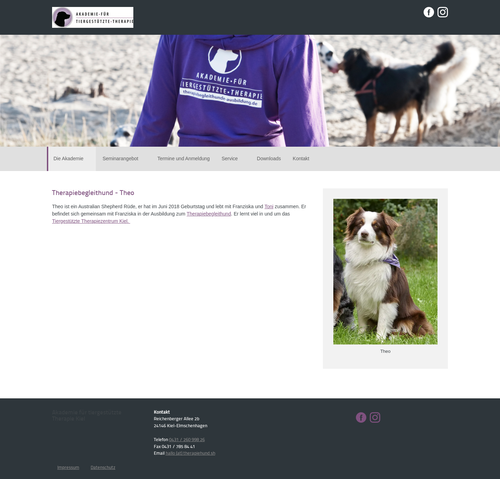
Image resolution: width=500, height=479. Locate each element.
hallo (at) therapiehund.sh (190, 453)
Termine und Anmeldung (183, 158)
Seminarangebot (123, 158)
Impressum (68, 467)
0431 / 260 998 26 (187, 439)
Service (233, 158)
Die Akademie (72, 158)
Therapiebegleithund (209, 214)
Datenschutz (103, 467)
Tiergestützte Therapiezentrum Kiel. (91, 221)
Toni (269, 206)
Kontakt (301, 158)
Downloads (269, 158)
